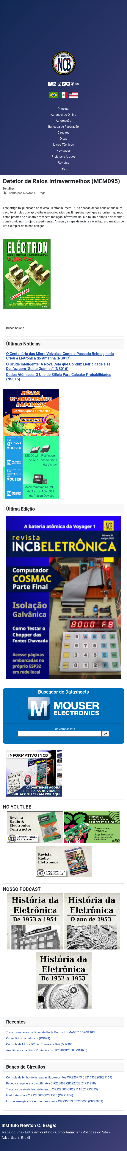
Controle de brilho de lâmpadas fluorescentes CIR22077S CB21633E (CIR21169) (59, 1077)
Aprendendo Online (63, 114)
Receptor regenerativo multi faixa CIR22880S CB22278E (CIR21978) (51, 1083)
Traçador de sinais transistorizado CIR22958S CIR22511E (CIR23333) (52, 1089)
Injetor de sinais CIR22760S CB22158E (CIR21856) (39, 1095)
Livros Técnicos (63, 144)
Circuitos (63, 132)
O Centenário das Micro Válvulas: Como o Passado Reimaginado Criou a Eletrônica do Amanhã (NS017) (60, 355)
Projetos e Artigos (63, 156)
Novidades (64, 150)
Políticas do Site (95, 1132)
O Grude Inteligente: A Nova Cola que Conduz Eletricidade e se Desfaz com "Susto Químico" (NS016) (58, 366)
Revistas (63, 162)
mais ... (63, 168)
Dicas (63, 138)
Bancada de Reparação (63, 126)
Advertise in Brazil (15, 1137)
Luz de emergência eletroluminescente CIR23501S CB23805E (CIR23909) (54, 1101)
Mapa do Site (11, 1132)
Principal (63, 108)
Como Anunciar (67, 1132)
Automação (63, 120)
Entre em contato (39, 1132)
